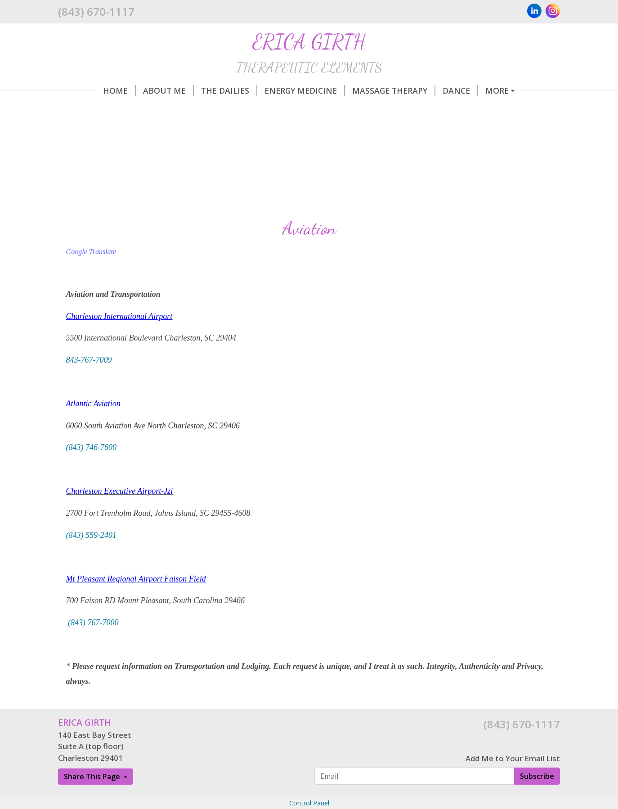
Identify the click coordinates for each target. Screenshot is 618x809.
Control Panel (309, 803)
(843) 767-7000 (93, 622)
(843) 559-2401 (91, 535)
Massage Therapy (393, 90)
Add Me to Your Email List (513, 758)
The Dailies (229, 90)
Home (119, 90)
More (497, 90)
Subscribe (537, 776)
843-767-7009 (89, 359)
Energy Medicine (304, 90)
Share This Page (93, 777)
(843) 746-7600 (91, 447)
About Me (168, 90)
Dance (460, 90)
